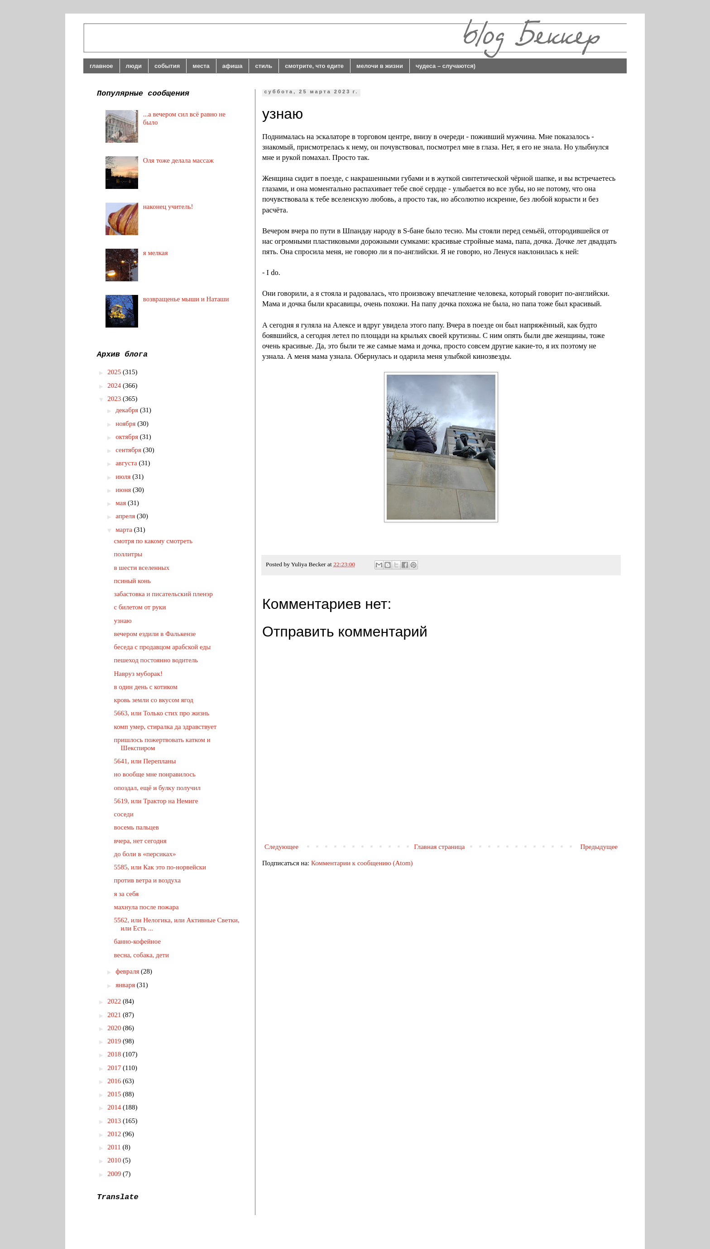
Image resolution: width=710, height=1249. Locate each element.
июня (124, 489)
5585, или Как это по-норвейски (160, 867)
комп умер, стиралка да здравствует (165, 726)
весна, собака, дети (141, 955)
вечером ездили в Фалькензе (155, 633)
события (167, 66)
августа (127, 463)
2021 (115, 1014)
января (126, 985)
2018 (115, 1054)
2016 (115, 1081)
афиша (232, 66)
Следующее (281, 846)
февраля (128, 971)
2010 (115, 1160)
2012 (115, 1134)
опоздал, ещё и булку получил (157, 787)
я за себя (126, 893)
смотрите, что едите (314, 66)
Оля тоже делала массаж (178, 160)
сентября (129, 449)
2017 (115, 1067)
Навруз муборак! (138, 673)
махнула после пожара (146, 907)
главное (101, 66)
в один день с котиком (146, 686)
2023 (115, 398)
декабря (127, 410)
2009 (115, 1173)
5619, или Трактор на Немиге (156, 801)
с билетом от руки (140, 607)
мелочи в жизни (379, 66)
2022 (115, 1001)
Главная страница (439, 846)
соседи (124, 814)
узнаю (123, 620)
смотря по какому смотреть (153, 541)
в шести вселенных (142, 567)
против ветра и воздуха (147, 880)
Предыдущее (599, 846)
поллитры (128, 554)
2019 (115, 1041)
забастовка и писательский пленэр (163, 594)
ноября (126, 423)
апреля (126, 516)
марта (124, 529)
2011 (114, 1147)
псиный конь (132, 580)
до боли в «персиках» (145, 854)
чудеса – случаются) (445, 66)
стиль (263, 66)
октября (127, 436)
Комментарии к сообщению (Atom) (362, 863)
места (201, 66)
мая (121, 502)
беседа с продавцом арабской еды (162, 647)
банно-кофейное (137, 941)
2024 (115, 385)
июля (123, 476)
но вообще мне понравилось (155, 774)
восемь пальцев (136, 827)
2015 (115, 1094)
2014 (115, 1107)
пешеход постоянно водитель (156, 660)
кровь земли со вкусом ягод (153, 700)
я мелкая (155, 252)
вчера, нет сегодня (140, 840)
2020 (115, 1028)
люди (134, 66)
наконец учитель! (168, 206)
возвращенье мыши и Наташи (186, 299)
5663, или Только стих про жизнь (162, 713)
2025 (115, 372)
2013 (115, 1120)
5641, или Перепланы (145, 761)
